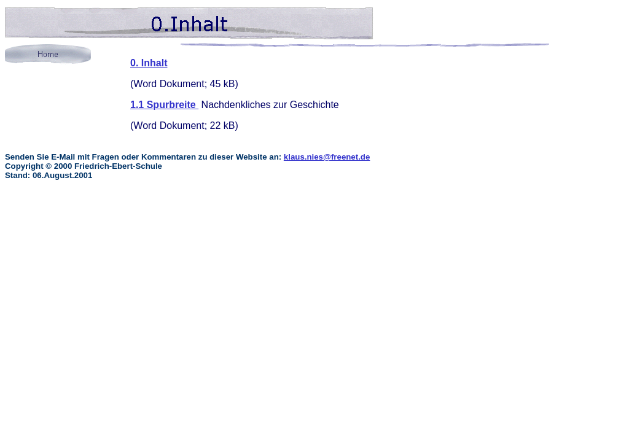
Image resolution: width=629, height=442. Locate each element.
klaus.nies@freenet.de (327, 156)
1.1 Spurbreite (164, 104)
